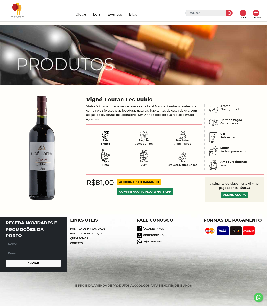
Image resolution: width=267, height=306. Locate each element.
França (105, 143)
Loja (97, 14)
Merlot (183, 164)
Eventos (115, 14)
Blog (133, 14)
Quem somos (79, 238)
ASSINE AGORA (234, 195)
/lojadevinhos (153, 228)
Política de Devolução (86, 233)
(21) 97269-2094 (152, 241)
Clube (80, 14)
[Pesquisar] (205, 13)
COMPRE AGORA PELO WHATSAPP (145, 191)
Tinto (105, 164)
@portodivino (153, 235)
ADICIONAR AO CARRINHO (139, 182)
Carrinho (256, 13)
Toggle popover (243, 13)
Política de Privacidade (87, 228)
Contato (76, 243)
